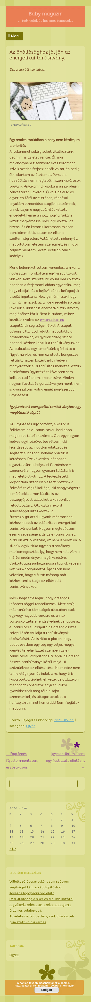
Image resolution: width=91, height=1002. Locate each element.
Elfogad (46, 990)
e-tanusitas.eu (52, 320)
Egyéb (30, 726)
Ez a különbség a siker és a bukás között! (41, 899)
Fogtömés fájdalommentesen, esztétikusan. (22, 761)
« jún (12, 849)
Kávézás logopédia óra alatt (31, 893)
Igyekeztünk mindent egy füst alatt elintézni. (65, 761)
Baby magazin (45, 14)
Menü (16, 36)
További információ (61, 985)
